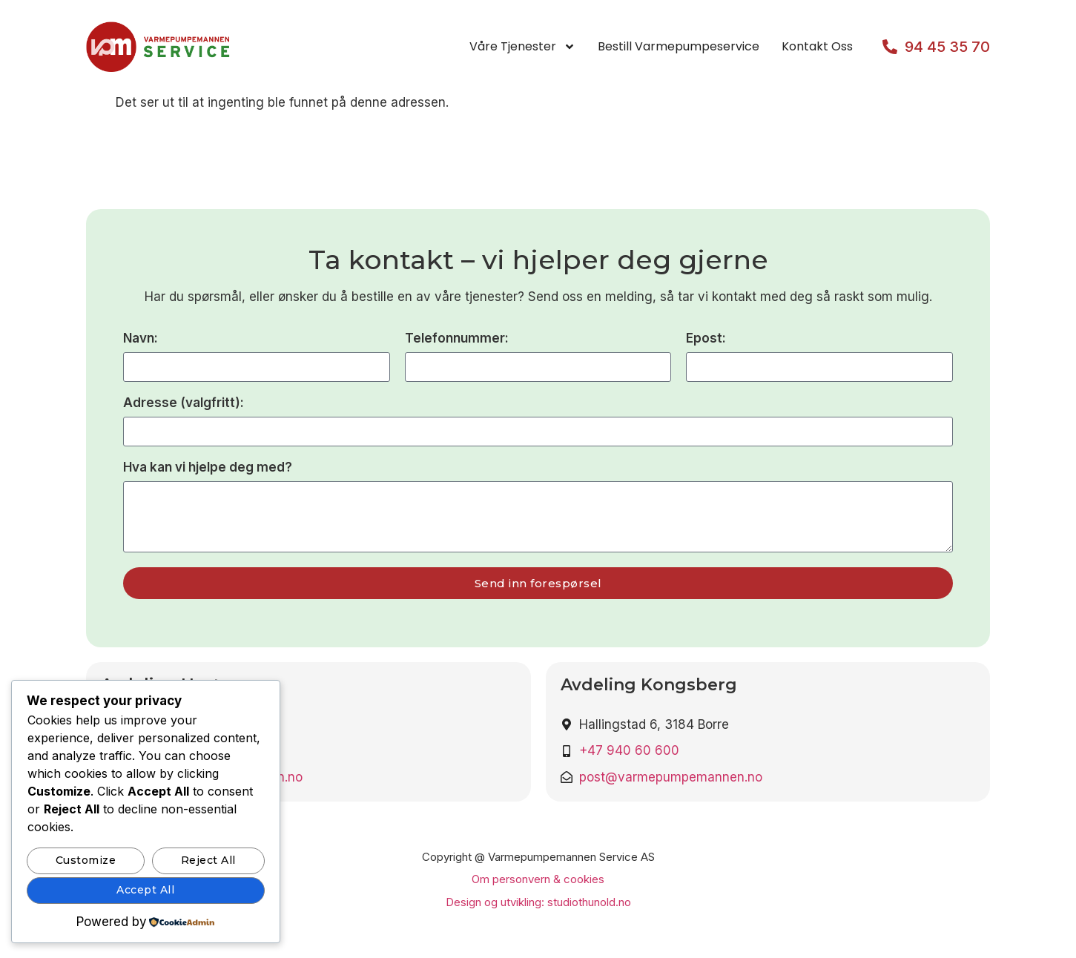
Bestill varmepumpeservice (678, 46)
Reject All (208, 860)
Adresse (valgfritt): (183, 403)
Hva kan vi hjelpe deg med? (207, 468)
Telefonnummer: (457, 339)
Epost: (706, 339)
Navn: (140, 339)
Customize (86, 860)
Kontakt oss (817, 46)
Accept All (145, 889)
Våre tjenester (522, 46)
